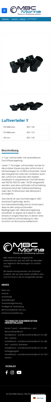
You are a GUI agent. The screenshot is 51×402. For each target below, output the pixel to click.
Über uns (6, 290)
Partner (5, 293)
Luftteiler (22, 19)
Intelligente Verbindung (13, 306)
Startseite (5, 19)
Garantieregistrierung (12, 303)
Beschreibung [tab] (10, 150)
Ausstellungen (8, 300)
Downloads (7, 296)
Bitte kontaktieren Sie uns (14, 309)
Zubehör (15, 19)
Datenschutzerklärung (12, 313)
